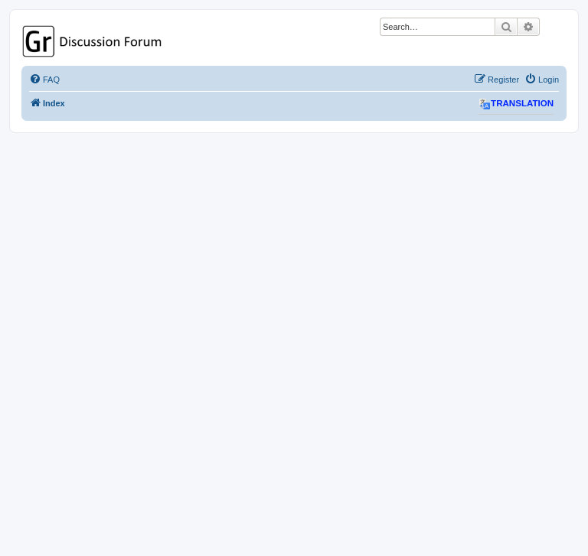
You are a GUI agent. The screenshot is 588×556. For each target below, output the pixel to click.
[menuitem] (44, 79)
